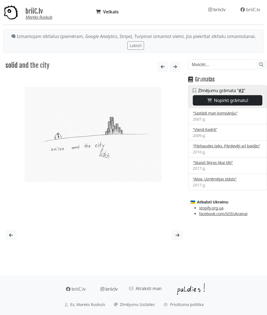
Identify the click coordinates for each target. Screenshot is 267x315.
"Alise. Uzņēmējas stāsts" (215, 179)
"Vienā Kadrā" (205, 129)
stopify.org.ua (211, 208)
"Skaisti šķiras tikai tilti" (213, 162)
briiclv (217, 10)
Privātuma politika (183, 304)
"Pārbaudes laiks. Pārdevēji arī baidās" (226, 145)
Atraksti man (145, 288)
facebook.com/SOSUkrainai (223, 213)
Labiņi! (136, 45)
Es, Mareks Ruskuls (85, 304)
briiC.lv (34, 11)
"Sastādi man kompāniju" (215, 113)
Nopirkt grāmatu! (227, 100)
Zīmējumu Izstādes (134, 304)
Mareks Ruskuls (38, 17)
